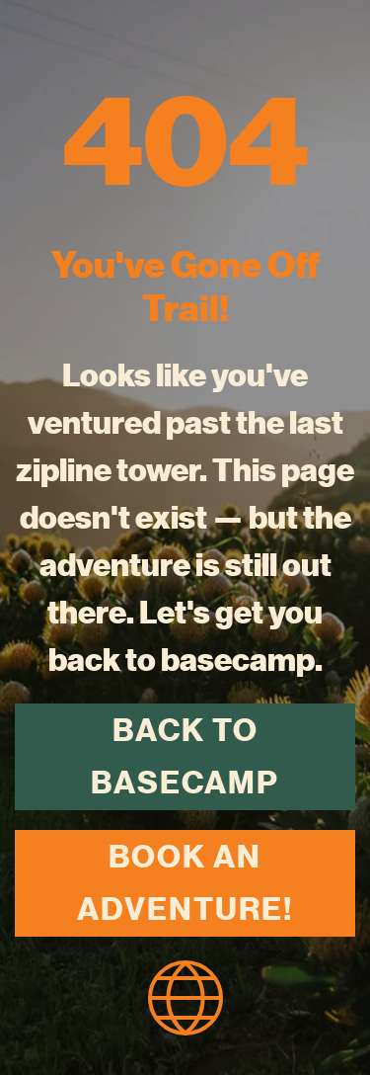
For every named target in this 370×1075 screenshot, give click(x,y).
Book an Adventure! (185, 883)
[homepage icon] (185, 994)
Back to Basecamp (185, 756)
